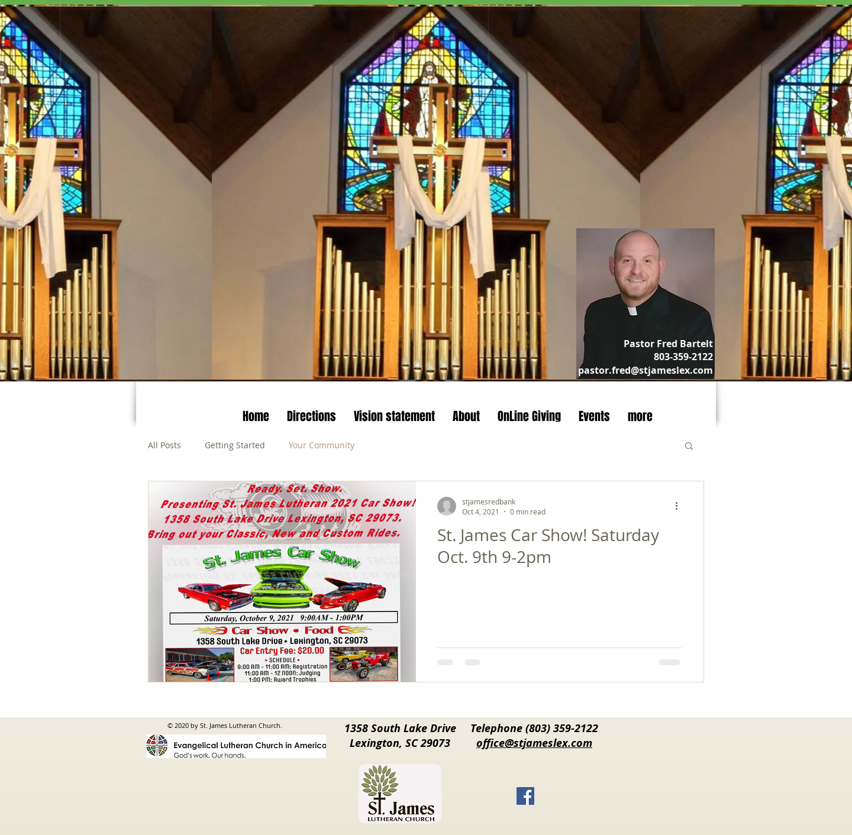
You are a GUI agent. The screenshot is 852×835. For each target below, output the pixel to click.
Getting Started (235, 445)
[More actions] (680, 506)
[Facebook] (525, 796)
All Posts (164, 445)
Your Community (321, 445)
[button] (689, 447)
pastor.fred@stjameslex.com (645, 370)
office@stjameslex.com (534, 743)
